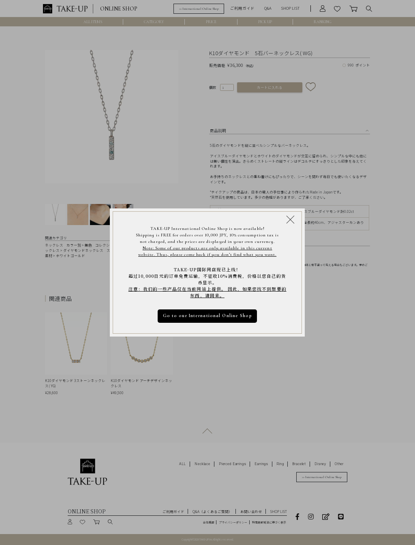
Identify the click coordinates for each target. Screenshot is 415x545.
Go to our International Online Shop (207, 315)
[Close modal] (290, 219)
